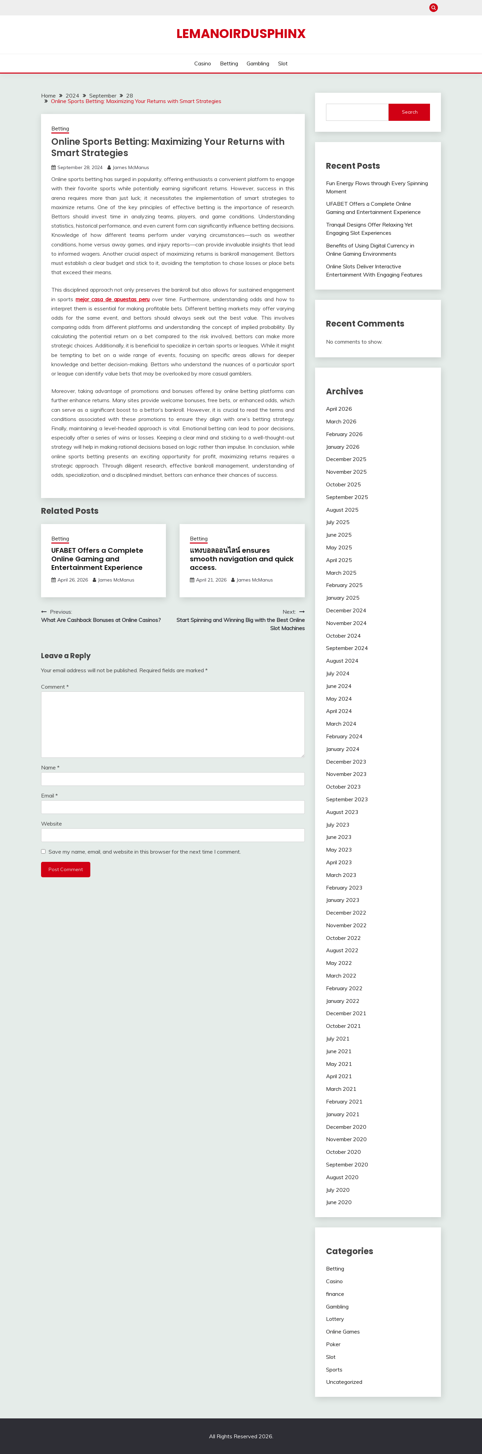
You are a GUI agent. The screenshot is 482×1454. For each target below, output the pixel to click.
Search (410, 112)
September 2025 (347, 497)
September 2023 (347, 799)
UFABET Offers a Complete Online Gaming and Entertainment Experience (97, 559)
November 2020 (346, 1139)
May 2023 (339, 849)
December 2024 (346, 610)
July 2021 (338, 1038)
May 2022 (339, 962)
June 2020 (339, 1202)
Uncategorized (344, 1381)
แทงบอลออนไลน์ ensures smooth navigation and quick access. (242, 559)
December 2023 (346, 761)
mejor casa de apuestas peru (112, 299)
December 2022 (346, 912)
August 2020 (342, 1177)
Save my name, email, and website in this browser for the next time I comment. (145, 851)
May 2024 (339, 698)
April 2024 (339, 710)
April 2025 (339, 560)
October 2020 (343, 1151)
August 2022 (342, 950)
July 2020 (338, 1189)
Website (51, 823)
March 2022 (341, 975)
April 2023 (339, 862)
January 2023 (343, 899)
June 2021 (339, 1051)
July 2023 (338, 824)
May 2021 (339, 1063)
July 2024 (338, 673)
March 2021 (341, 1088)
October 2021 (343, 1025)
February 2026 (344, 434)
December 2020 (346, 1126)
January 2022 (343, 1000)
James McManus (131, 167)
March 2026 (341, 421)
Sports (334, 1369)
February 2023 (344, 887)
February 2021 (344, 1101)
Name (50, 767)
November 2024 (346, 623)
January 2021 (343, 1114)
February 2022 (344, 988)
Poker (333, 1344)
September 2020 (347, 1164)
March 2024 (341, 723)
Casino (202, 63)
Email (49, 795)
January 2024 (343, 748)
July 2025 (338, 522)
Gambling (258, 63)
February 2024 (344, 736)
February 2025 (344, 585)
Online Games (343, 1331)
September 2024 (347, 648)
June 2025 (339, 534)
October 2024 (343, 635)
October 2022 (343, 937)
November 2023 (346, 773)
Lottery (335, 1318)
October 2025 (343, 484)
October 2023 (343, 786)
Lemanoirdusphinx (241, 33)
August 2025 (342, 509)
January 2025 (343, 597)
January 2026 (343, 446)
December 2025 (346, 459)
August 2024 (342, 660)
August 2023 (342, 811)
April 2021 (339, 1076)
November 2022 (346, 925)
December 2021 (346, 1013)
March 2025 (341, 572)
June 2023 (339, 836)
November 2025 (346, 471)
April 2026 (339, 408)
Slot (283, 63)
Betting (229, 63)
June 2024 (339, 686)
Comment (55, 686)
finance (335, 1293)
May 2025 (339, 547)
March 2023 (341, 874)
